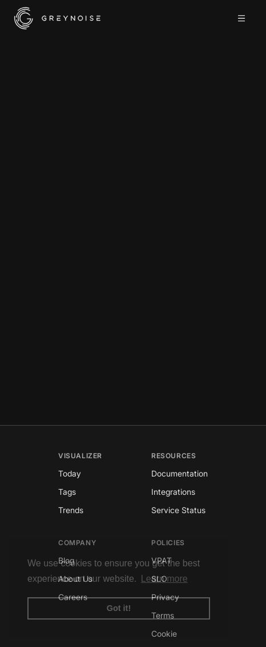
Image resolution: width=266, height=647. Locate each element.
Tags (67, 492)
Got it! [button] (119, 608)
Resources (173, 455)
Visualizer (80, 455)
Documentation (179, 473)
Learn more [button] (164, 579)
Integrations (173, 492)
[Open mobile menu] (241, 18)
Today (69, 473)
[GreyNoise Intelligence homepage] (57, 18)
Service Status (178, 510)
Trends (70, 510)
